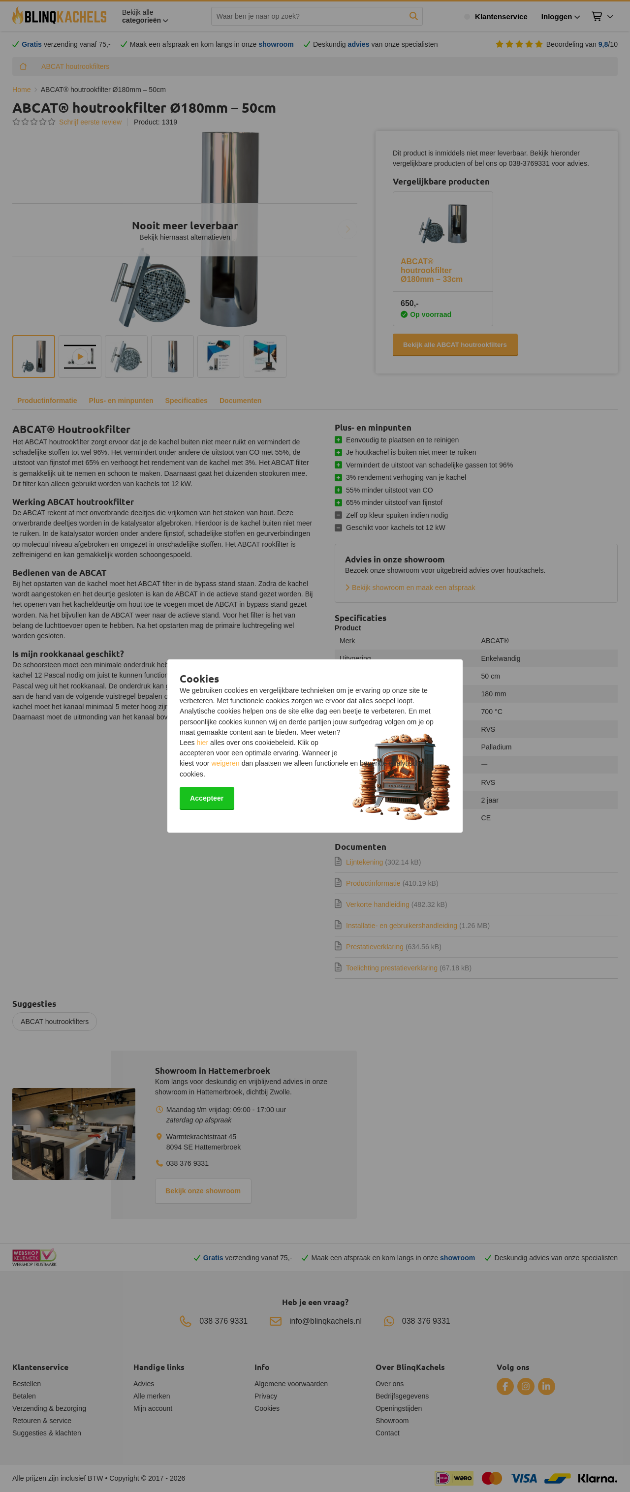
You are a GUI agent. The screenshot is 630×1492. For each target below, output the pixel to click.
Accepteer (206, 798)
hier (203, 742)
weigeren (225, 763)
